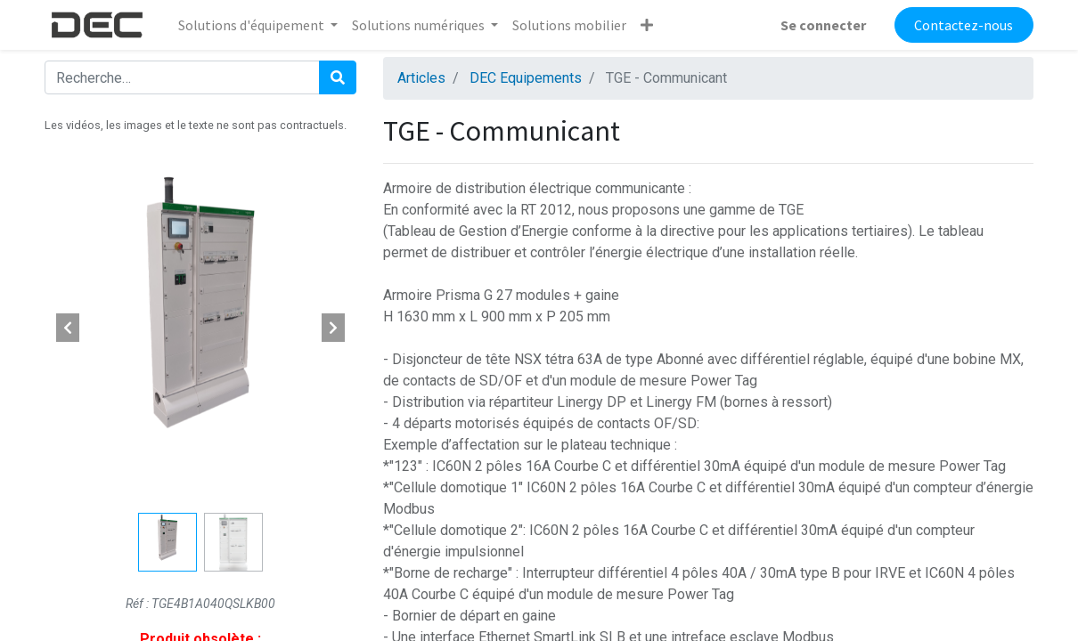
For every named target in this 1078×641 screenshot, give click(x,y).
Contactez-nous (963, 25)
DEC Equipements (526, 77)
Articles (421, 77)
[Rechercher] (337, 77)
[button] (646, 25)
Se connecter (823, 25)
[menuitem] (569, 25)
